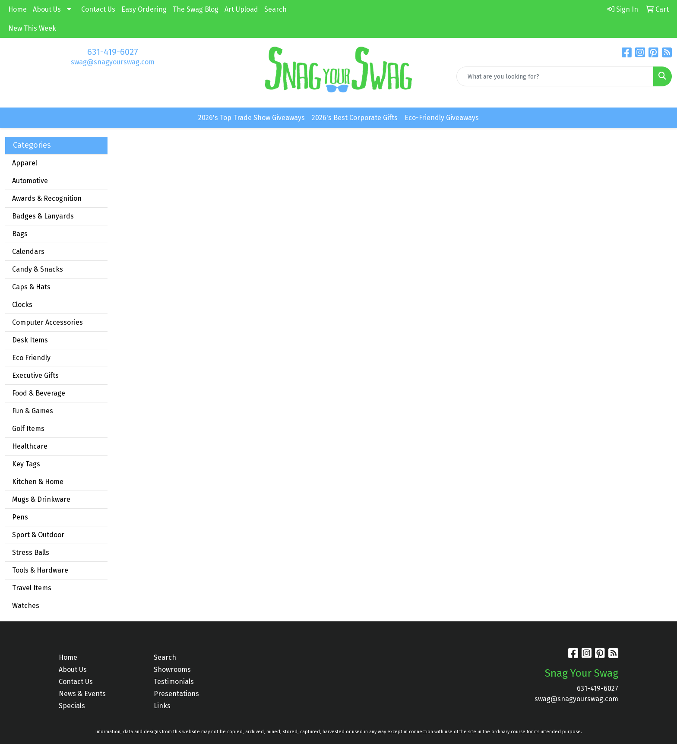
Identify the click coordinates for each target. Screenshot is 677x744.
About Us (47, 9)
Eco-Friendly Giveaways (442, 118)
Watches (25, 606)
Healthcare (29, 446)
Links (162, 706)
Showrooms (172, 669)
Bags (20, 234)
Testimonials (174, 682)
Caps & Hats (31, 287)
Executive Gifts (35, 375)
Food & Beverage (38, 393)
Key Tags (26, 464)
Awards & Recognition (47, 198)
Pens (20, 517)
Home (17, 9)
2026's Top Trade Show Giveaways (251, 118)
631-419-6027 (112, 52)
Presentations (176, 694)
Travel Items (31, 588)
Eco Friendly (31, 358)
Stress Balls (30, 552)
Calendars (28, 251)
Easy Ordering (144, 9)
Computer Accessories (47, 322)
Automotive (30, 181)
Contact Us (98, 9)
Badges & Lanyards (43, 216)
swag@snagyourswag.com (113, 62)
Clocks (22, 305)
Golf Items (28, 428)
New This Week (32, 28)
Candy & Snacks (37, 269)
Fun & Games (32, 411)
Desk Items (30, 340)
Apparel (24, 163)
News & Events (82, 694)
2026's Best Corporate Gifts (355, 118)
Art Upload (241, 9)
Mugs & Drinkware (41, 499)
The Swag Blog (195, 9)
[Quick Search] (555, 76)
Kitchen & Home (37, 482)
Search (275, 9)
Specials (72, 706)
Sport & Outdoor (38, 535)
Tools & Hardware (40, 570)
